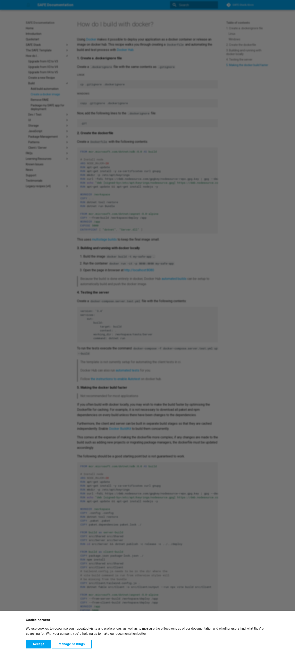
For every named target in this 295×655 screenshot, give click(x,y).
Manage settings (72, 644)
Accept (38, 644)
